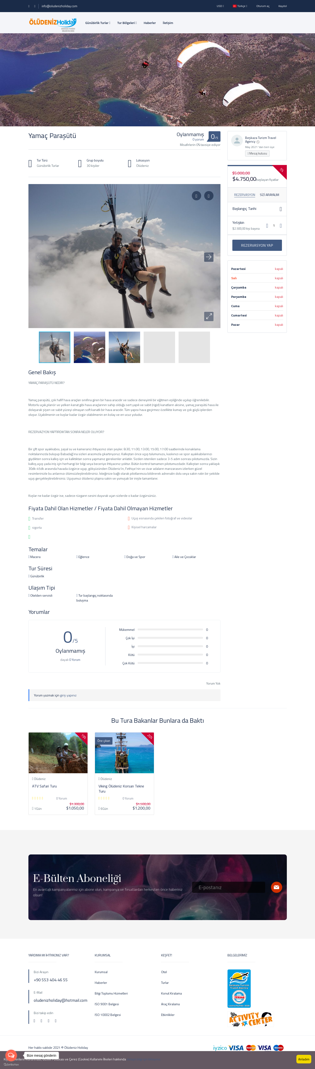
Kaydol (282, 6)
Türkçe (240, 6)
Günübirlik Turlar (97, 22)
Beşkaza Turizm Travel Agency (260, 139)
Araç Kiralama (170, 1004)
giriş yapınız (68, 695)
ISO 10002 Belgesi (108, 1014)
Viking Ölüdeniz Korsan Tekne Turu (121, 788)
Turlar (165, 982)
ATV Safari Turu (44, 786)
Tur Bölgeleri (127, 22)
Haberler (150, 22)
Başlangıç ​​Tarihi (244, 208)
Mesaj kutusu (257, 153)
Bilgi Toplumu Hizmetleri (111, 993)
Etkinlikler (168, 1014)
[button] (208, 316)
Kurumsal (101, 971)
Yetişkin (238, 222)
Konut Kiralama (171, 993)
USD (220, 6)
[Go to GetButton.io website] (11, 1064)
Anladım (303, 1059)
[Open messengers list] (11, 1055)
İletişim (168, 22)
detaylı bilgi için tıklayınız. (144, 1059)
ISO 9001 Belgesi (107, 1004)
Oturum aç (262, 6)
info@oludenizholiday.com (59, 6)
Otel (164, 971)
